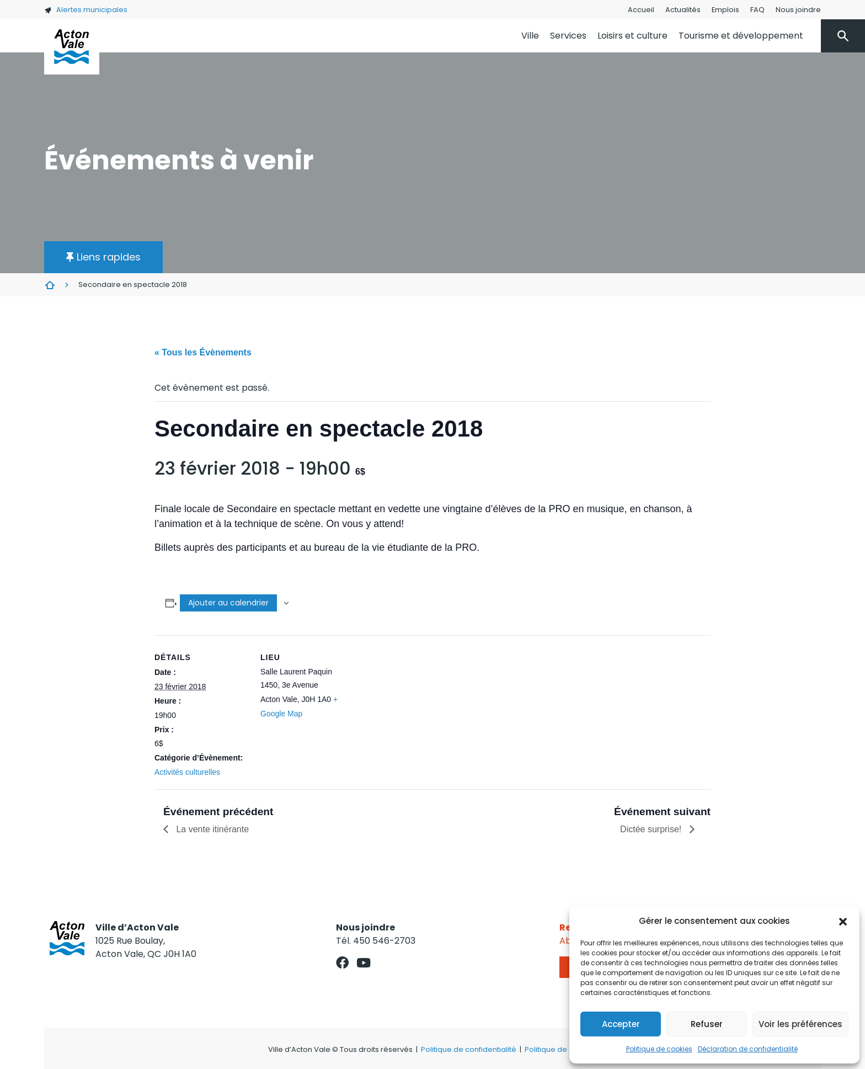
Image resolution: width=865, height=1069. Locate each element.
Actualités (683, 9)
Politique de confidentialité (468, 1049)
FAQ (757, 9)
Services (568, 35)
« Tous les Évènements (203, 352)
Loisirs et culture (632, 35)
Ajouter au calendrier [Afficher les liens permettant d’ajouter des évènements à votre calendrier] (228, 602)
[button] (842, 921)
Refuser (707, 1024)
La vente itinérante (211, 829)
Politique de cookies (659, 1049)
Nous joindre (798, 9)
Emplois (725, 9)
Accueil (641, 9)
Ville (530, 35)
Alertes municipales (85, 9)
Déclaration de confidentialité (748, 1049)
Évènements (49, 284)
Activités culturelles (187, 772)
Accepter (621, 1024)
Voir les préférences (800, 1024)
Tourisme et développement (741, 35)
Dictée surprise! (652, 829)
